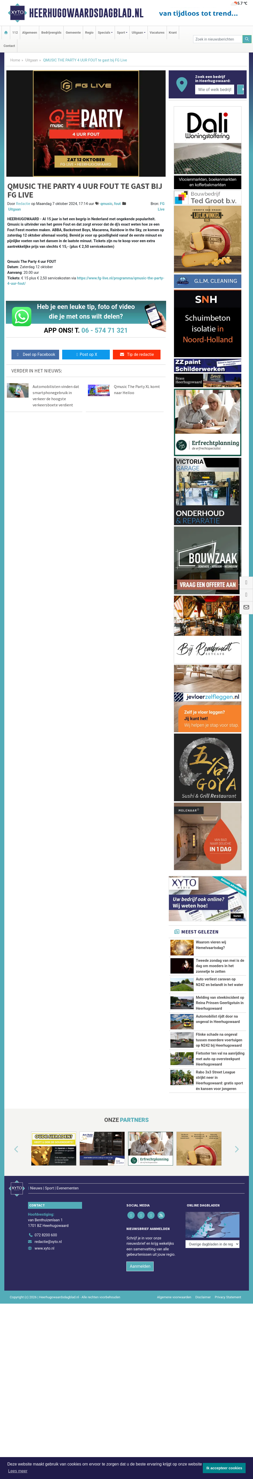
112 (15, 32)
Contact (9, 46)
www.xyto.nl (44, 1241)
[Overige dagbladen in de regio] (212, 1217)
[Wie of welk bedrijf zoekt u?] (214, 89)
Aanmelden (140, 1259)
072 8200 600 (46, 1228)
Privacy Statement (228, 1290)
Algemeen (29, 32)
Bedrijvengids (51, 32)
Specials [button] (104, 32)
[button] (10, 1149)
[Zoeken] (247, 39)
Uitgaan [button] (137, 32)
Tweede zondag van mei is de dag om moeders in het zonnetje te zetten (220, 966)
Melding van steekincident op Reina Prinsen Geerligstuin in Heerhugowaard (220, 1003)
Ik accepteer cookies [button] (224, 1468)
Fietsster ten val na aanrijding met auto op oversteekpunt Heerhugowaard (220, 1059)
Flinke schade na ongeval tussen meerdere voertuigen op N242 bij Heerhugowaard (219, 1040)
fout (117, 204)
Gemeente (73, 32)
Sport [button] (121, 32)
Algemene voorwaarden (174, 1290)
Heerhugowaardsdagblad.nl (86, 13)
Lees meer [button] (18, 1471)
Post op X (86, 354)
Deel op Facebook (35, 354)
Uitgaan (31, 60)
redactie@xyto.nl (48, 1235)
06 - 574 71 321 (105, 330)
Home (15, 60)
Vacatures (157, 32)
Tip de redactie (136, 354)
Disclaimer (203, 1290)
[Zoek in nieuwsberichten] (218, 39)
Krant (173, 32)
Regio (89, 32)
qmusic (106, 204)
